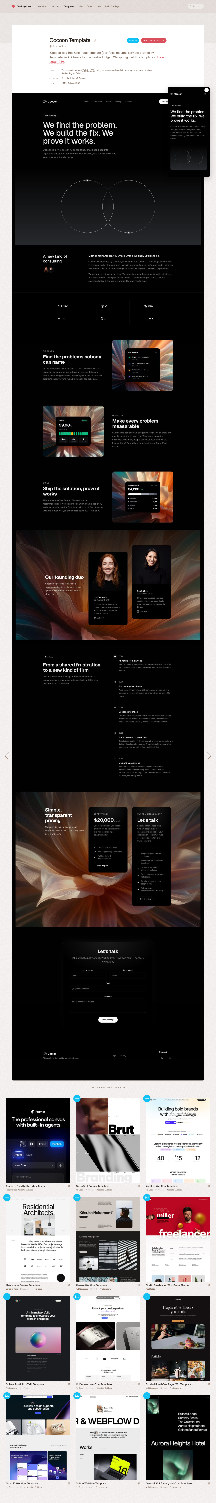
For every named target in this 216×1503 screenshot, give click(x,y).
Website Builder (104, 1190)
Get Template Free (154, 40)
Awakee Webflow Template (162, 1186)
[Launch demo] (138, 1186)
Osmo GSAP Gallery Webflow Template (169, 1483)
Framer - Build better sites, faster (25, 1186)
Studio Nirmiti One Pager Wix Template (168, 1384)
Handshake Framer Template (23, 1285)
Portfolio (65, 78)
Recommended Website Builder (19, 1190)
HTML (64, 83)
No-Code (79, 1190)
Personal (90, 1487)
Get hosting (67, 73)
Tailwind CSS (88, 70)
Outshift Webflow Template (22, 1483)
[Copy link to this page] (94, 40)
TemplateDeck (59, 46)
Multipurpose (26, 1289)
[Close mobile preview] (206, 90)
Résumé (74, 78)
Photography (105, 1289)
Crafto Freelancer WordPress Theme (167, 1285)
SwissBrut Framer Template (92, 1186)
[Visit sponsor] (68, 1186)
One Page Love (24, 6)
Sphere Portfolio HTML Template (25, 1384)
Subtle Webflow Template (91, 1483)
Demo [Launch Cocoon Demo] (133, 40)
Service (82, 78)
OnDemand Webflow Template (94, 1384)
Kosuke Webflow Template (91, 1285)
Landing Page (12, 1289)
